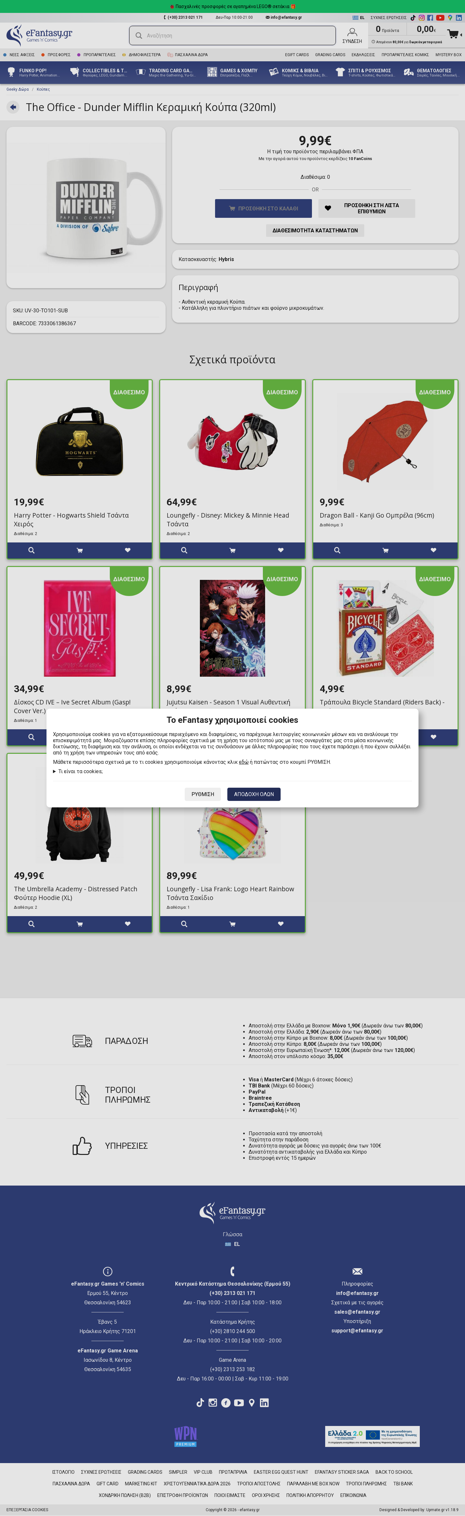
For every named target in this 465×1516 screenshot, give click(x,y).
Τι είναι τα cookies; (80, 771)
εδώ (244, 762)
